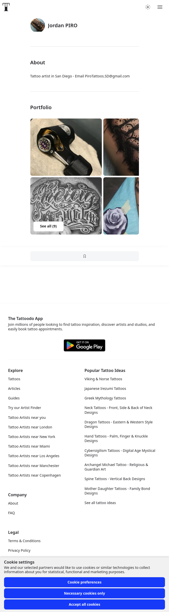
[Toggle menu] (160, 7)
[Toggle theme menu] (148, 7)
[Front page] (6, 7)
